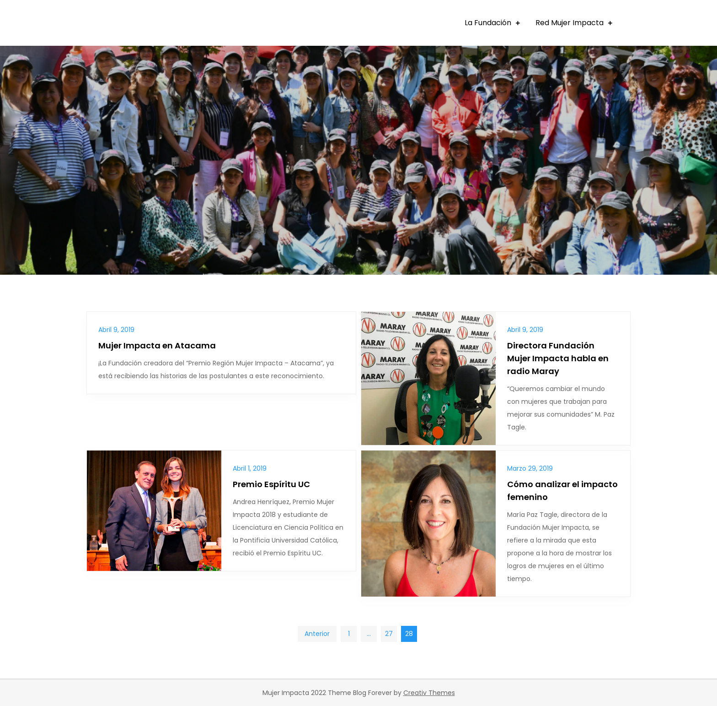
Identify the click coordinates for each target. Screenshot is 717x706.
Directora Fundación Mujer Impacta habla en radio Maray (558, 358)
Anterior (317, 633)
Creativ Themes (429, 692)
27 (389, 633)
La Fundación (488, 22)
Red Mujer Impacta (569, 22)
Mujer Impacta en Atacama (157, 345)
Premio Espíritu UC (271, 484)
